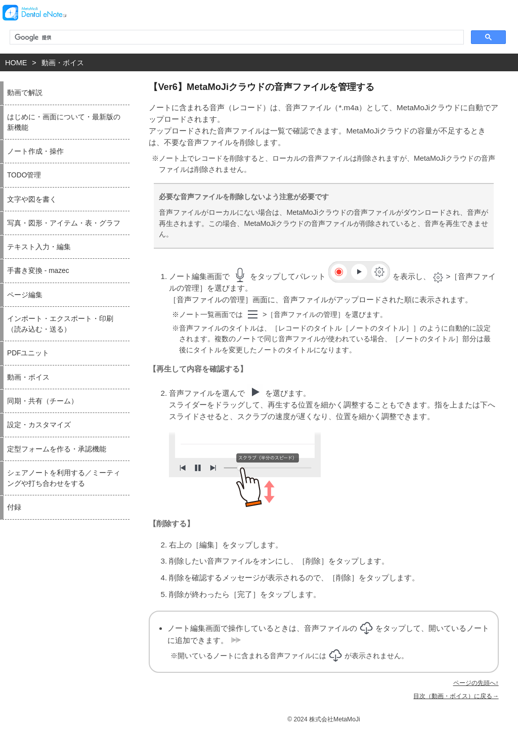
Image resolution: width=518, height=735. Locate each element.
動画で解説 (24, 93)
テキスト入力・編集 (39, 247)
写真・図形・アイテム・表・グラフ (63, 223)
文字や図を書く (32, 199)
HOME (16, 63)
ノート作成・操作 (35, 151)
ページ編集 (24, 295)
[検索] (236, 37)
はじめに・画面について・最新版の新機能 (63, 122)
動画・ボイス (62, 63)
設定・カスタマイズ (39, 425)
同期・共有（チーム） (42, 401)
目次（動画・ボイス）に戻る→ (455, 696)
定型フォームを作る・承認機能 (56, 449)
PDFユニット (28, 353)
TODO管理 (24, 175)
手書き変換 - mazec (38, 270)
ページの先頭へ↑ (476, 682)
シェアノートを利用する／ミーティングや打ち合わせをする (63, 478)
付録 (14, 507)
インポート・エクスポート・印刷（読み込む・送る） (60, 324)
